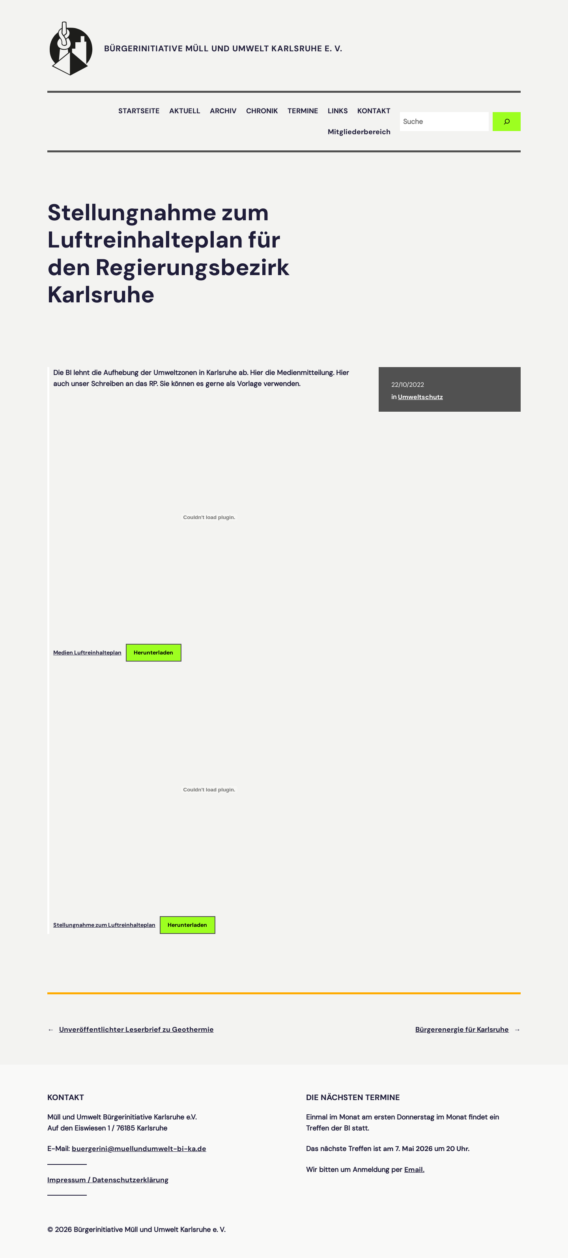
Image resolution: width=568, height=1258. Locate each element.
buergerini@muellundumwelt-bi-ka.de (139, 1148)
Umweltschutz (420, 397)
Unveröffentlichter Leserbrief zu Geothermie (136, 1029)
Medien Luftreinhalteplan (87, 652)
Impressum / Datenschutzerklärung (107, 1180)
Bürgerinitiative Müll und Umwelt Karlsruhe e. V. (223, 48)
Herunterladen (153, 652)
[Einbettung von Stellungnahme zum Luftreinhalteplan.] (209, 789)
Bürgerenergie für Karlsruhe (462, 1029)
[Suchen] (507, 121)
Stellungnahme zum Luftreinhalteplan (104, 924)
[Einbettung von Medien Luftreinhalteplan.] (209, 517)
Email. (414, 1169)
